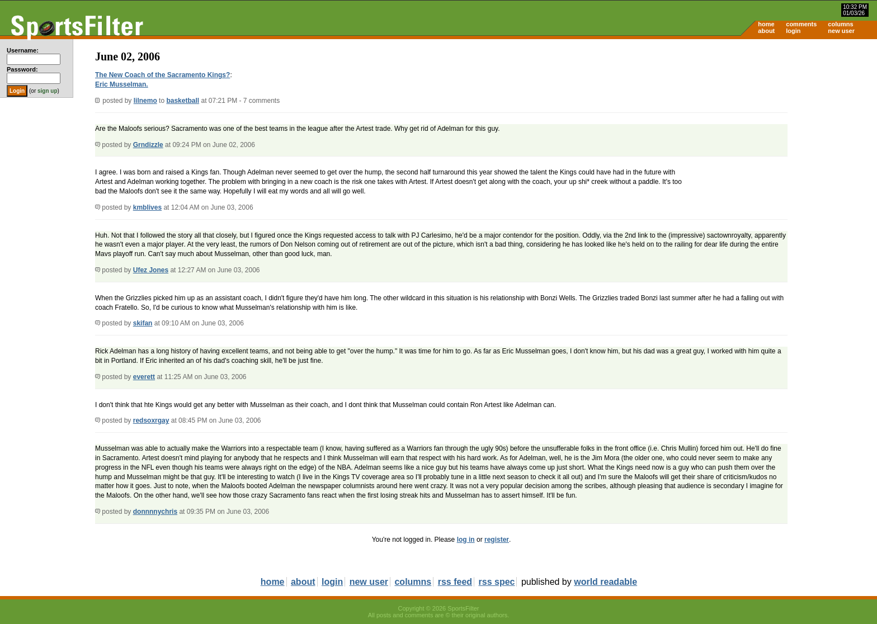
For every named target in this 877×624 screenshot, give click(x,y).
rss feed (455, 582)
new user (841, 30)
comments (801, 24)
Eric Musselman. (121, 84)
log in (466, 539)
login (793, 30)
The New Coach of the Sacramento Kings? (162, 75)
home (766, 24)
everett (144, 377)
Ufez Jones (150, 270)
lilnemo (145, 101)
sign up (47, 91)
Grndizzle (148, 145)
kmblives (147, 207)
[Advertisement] (782, 126)
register (496, 539)
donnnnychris (155, 512)
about (766, 30)
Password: (22, 69)
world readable (605, 582)
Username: (23, 50)
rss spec (497, 582)
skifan (143, 323)
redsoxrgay (151, 420)
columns (840, 24)
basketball (182, 101)
